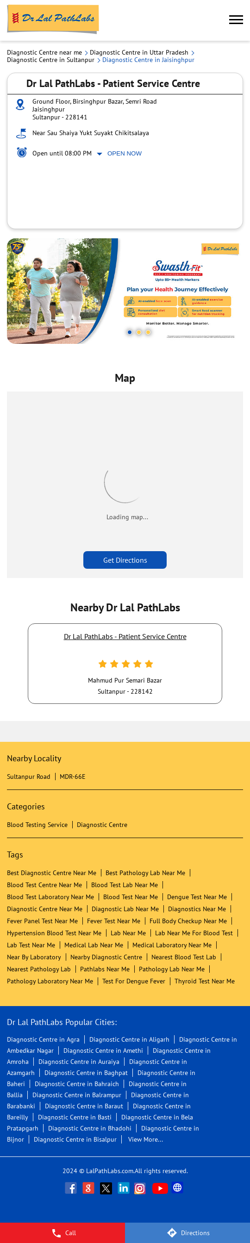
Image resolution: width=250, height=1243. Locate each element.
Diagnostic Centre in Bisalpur (75, 1139)
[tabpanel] (125, 291)
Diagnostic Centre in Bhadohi (89, 1128)
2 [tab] (139, 332)
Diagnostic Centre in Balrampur (76, 1095)
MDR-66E (73, 776)
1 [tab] (129, 332)
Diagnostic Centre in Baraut (84, 1106)
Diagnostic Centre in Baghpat (86, 1073)
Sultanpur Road (28, 776)
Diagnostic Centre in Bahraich (77, 1084)
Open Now (124, 153)
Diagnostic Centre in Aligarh (129, 1039)
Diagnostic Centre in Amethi (103, 1050)
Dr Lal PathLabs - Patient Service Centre (125, 636)
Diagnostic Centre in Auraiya (78, 1061)
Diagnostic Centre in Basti (75, 1117)
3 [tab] (148, 332)
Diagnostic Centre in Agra (43, 1039)
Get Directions (125, 560)
